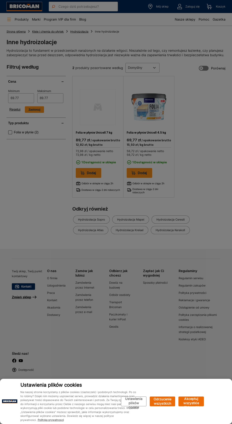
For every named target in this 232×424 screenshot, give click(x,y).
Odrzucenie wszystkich (163, 401)
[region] (116, 401)
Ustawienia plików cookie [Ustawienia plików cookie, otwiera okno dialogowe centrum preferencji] (133, 401)
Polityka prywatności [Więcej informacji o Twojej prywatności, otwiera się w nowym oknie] (51, 420)
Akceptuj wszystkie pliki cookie (191, 401)
